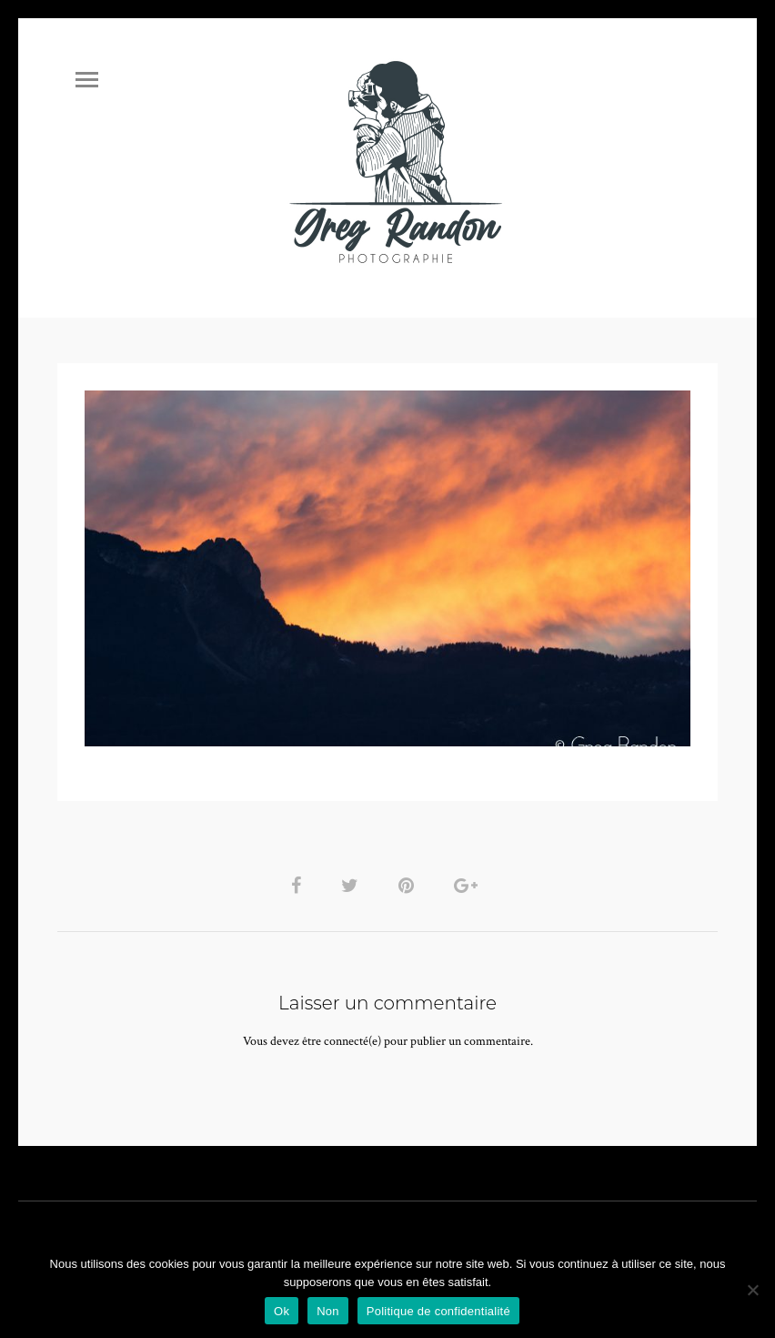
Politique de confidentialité (438, 1311)
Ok (281, 1311)
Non (328, 1311)
